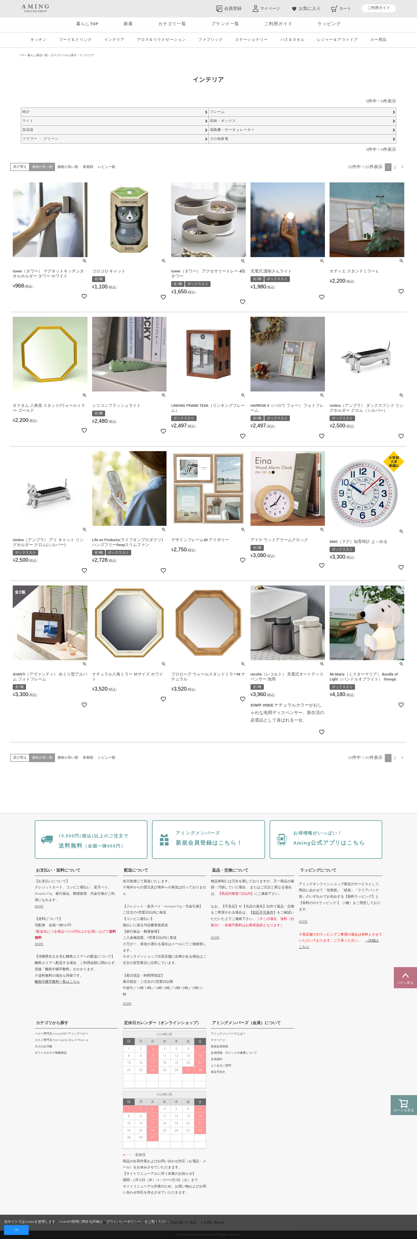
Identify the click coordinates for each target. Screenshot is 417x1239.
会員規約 (216, 1059)
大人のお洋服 (43, 1046)
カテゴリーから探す (64, 55)
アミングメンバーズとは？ (228, 1034)
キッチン (38, 39)
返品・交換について (230, 870)
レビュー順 (106, 167)
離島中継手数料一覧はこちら (57, 982)
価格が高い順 (67, 167)
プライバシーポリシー (123, 1222)
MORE (39, 906)
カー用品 (378, 39)
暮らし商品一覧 (38, 55)
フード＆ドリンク (75, 39)
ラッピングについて (318, 870)
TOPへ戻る (405, 978)
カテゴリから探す (52, 1023)
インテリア (114, 39)
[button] (402, 167)
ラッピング (329, 24)
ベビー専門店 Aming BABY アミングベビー (61, 1034)
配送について (136, 870)
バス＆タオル (292, 39)
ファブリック (210, 39)
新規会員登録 (219, 1046)
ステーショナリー (251, 39)
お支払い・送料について (58, 870)
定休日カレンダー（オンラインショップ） (162, 1023)
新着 (128, 24)
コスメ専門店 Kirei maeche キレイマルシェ (62, 1040)
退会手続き (218, 1072)
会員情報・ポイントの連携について (234, 1053)
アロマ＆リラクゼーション (161, 39)
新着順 (88, 167)
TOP (22, 55)
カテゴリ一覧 (172, 24)
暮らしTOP (87, 24)
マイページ (218, 1040)
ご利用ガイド (378, 8)
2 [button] (395, 167)
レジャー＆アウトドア (337, 39)
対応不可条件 (263, 912)
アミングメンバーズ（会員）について (246, 1023)
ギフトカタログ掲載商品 (51, 1053)
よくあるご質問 (221, 1066)
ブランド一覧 (225, 24)
